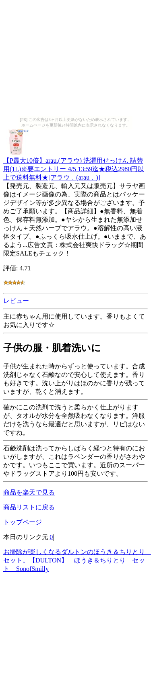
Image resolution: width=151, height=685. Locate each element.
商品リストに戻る (29, 507)
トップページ (22, 522)
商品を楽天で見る (29, 492)
